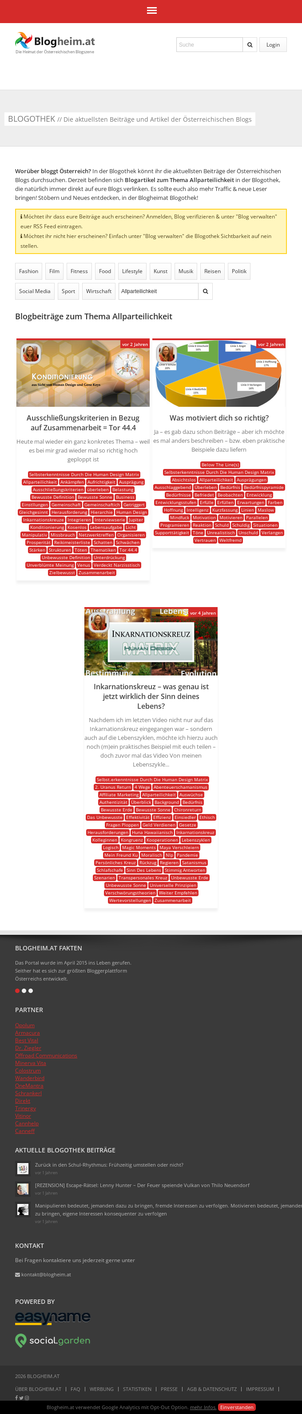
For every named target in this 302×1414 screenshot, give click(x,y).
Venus (83, 565)
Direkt (22, 1100)
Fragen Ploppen (122, 825)
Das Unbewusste (105, 817)
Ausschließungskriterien (58, 489)
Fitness (79, 271)
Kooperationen (162, 840)
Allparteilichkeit (40, 482)
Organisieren (131, 535)
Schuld (222, 525)
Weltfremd (230, 540)
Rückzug (147, 862)
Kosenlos (77, 527)
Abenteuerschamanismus (180, 787)
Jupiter (136, 519)
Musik (186, 271)
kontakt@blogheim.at (43, 1274)
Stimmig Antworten (185, 870)
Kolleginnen (104, 840)
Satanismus (194, 862)
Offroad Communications (46, 1055)
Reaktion (202, 525)
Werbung (102, 1389)
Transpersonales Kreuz (143, 877)
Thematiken (103, 550)
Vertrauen (205, 540)
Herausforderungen (107, 832)
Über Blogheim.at (38, 1389)
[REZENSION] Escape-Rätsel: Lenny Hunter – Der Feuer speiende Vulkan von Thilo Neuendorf (142, 1185)
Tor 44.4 (128, 550)
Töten (81, 550)
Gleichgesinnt (33, 512)
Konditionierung (47, 527)
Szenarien (104, 877)
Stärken (37, 550)
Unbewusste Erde (189, 877)
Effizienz (162, 817)
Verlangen (272, 532)
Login (273, 44)
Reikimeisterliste (72, 542)
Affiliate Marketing (119, 794)
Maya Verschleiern (179, 847)
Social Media (35, 291)
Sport (68, 291)
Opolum (25, 1025)
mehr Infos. (203, 1407)
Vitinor (23, 1116)
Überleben (206, 487)
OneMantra (29, 1085)
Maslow (266, 510)
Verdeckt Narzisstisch (117, 565)
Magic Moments (139, 847)
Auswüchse (191, 794)
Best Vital (26, 1040)
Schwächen (127, 542)
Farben (275, 502)
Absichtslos (184, 480)
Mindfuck (179, 517)
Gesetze (187, 825)
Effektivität (138, 817)
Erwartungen (250, 502)
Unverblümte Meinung (50, 565)
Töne (198, 532)
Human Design (131, 512)
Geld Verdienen (159, 825)
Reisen (212, 271)
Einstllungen (35, 504)
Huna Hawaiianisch (152, 832)
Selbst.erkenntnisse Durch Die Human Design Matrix (152, 779)
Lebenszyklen (196, 840)
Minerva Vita (30, 1063)
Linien (247, 510)
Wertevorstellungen (130, 900)
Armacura (27, 1033)
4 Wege (142, 787)
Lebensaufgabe (106, 527)
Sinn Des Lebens (144, 870)
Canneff (25, 1131)
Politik (239, 271)
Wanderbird (29, 1078)
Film (54, 271)
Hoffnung (173, 510)
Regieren (169, 862)
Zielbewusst (62, 572)
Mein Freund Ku (121, 855)
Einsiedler (185, 817)
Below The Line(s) (220, 464)
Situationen (265, 525)
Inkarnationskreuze (43, 519)
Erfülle (207, 502)
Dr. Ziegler (28, 1048)
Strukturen (60, 550)
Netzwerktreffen (96, 535)
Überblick (141, 802)
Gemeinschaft (66, 504)
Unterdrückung (109, 557)
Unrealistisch (221, 532)
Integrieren (79, 519)
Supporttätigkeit (172, 532)
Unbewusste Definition (66, 557)
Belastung (122, 489)
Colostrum (28, 1070)
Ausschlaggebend (173, 487)
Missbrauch (63, 535)
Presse (169, 1389)
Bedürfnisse (178, 495)
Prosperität (39, 542)
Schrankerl (28, 1093)
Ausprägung (131, 482)
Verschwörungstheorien (130, 893)
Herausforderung (69, 512)
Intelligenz (198, 510)
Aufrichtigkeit (101, 482)
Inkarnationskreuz (195, 832)
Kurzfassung (225, 510)
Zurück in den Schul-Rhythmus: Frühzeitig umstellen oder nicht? (109, 1164)
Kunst (160, 271)
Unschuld (248, 532)
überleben (98, 489)
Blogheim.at (55, 40)
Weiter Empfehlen (178, 893)
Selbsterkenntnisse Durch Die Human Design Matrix (84, 474)
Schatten (103, 542)
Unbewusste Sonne (126, 885)
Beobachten (230, 495)
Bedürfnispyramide (264, 487)
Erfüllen (225, 502)
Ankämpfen (72, 482)
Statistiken (137, 1389)
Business (125, 497)
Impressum (260, 1389)
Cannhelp (27, 1123)
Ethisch (207, 817)
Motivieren (230, 517)
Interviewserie (110, 519)
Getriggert (134, 504)
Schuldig (241, 525)
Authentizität (113, 802)
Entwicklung (259, 495)
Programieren (174, 525)
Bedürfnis (230, 487)
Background (167, 802)
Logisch (111, 847)
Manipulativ (34, 535)
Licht (131, 527)
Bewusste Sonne (95, 497)
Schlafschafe (110, 870)
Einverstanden (237, 1407)
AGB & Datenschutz (212, 1389)
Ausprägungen (251, 480)
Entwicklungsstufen (175, 502)
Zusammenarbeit (97, 572)
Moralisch (151, 855)
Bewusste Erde (116, 809)
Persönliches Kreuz (115, 862)
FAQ (75, 1389)
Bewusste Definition (53, 497)
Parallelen (257, 517)
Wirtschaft (98, 291)
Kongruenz (132, 840)
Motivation (204, 517)
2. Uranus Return (113, 787)
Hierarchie (102, 512)
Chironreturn (187, 809)
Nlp (169, 855)
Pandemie (187, 855)
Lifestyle (132, 271)
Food (105, 271)
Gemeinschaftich (102, 504)
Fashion (28, 271)
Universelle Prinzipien (173, 885)
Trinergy (25, 1108)
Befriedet (204, 495)
